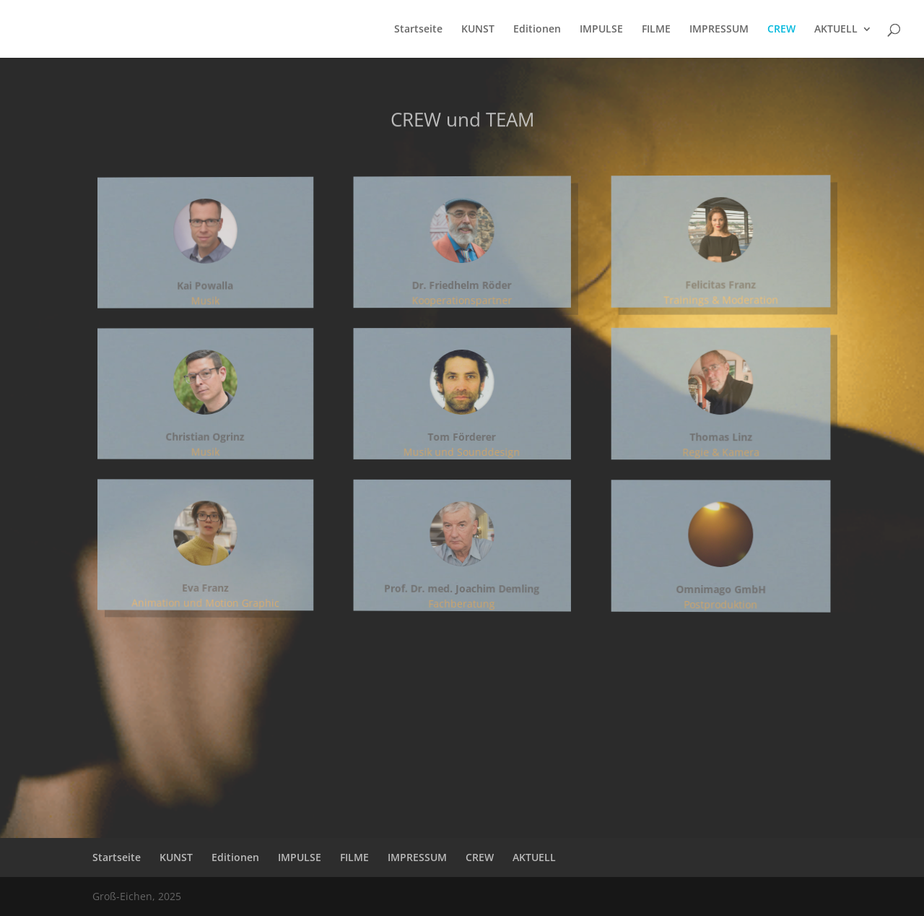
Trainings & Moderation (715, 298)
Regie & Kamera (714, 453)
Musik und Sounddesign (462, 452)
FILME (656, 29)
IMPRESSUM (719, 29)
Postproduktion (714, 609)
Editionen (537, 29)
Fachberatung (462, 603)
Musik (222, 302)
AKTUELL (836, 29)
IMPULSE (601, 29)
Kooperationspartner (462, 300)
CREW (781, 29)
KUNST (477, 29)
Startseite (418, 29)
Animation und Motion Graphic (221, 599)
